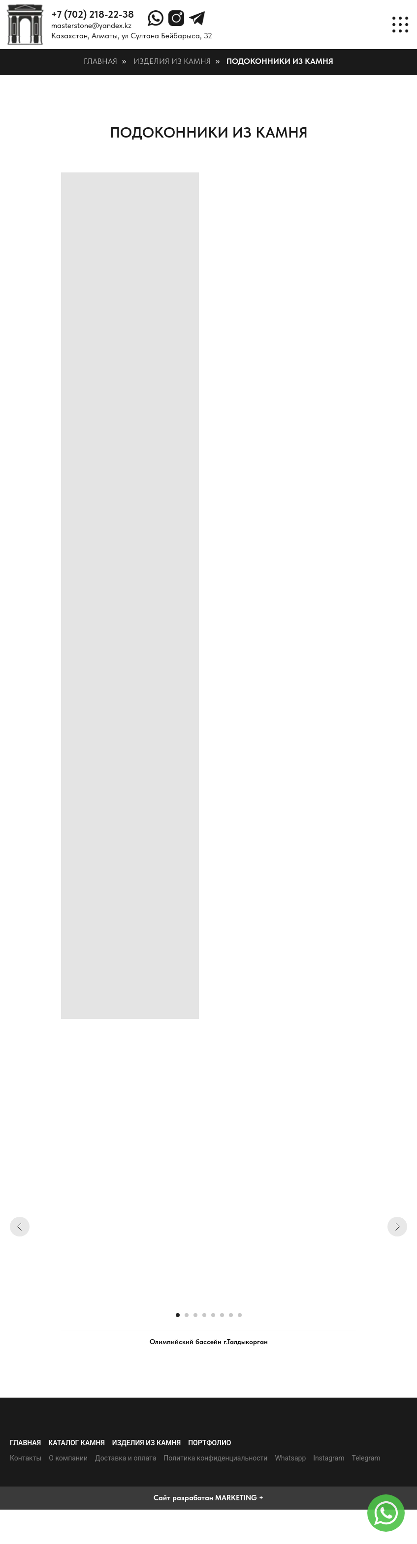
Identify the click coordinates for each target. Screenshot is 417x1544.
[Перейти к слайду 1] (178, 1315)
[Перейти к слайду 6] (222, 1315)
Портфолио (209, 1443)
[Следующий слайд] (397, 1226)
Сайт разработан (183, 1497)
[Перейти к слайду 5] (213, 1315)
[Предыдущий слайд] (20, 1226)
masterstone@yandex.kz (91, 25)
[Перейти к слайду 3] (195, 1315)
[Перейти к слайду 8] (240, 1315)
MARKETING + (239, 1497)
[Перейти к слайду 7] (231, 1315)
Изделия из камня (172, 61)
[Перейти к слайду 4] (204, 1315)
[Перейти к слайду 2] (187, 1315)
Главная (100, 61)
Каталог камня (76, 1443)
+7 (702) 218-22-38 (92, 14)
